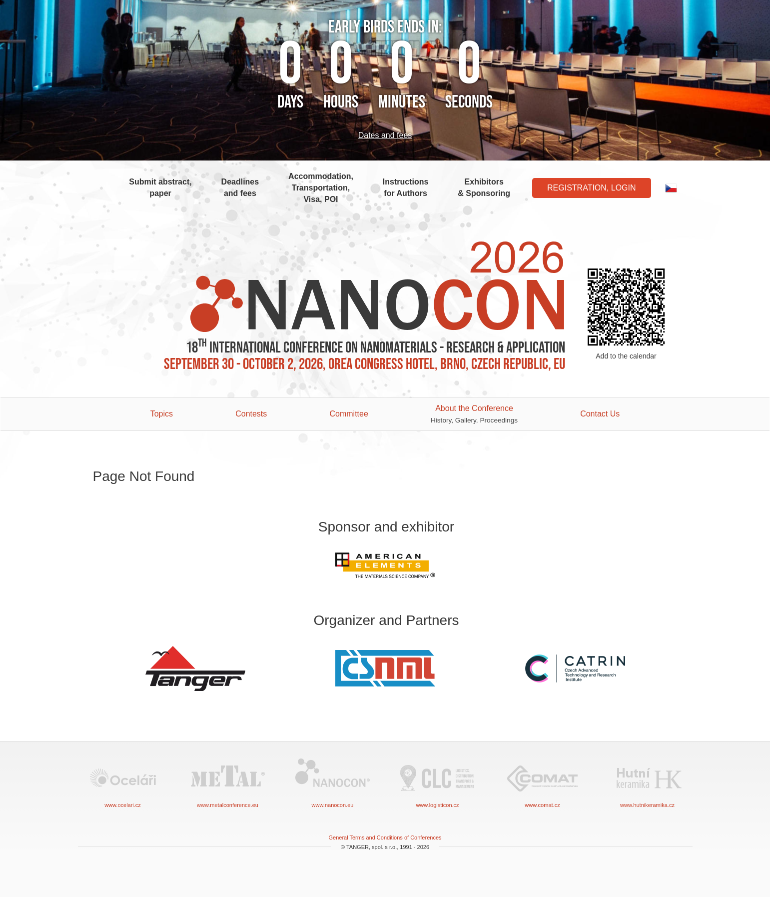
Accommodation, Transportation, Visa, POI (320, 188)
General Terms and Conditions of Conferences (384, 837)
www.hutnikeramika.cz (647, 782)
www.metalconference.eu (227, 782)
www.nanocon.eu (332, 782)
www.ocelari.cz (123, 782)
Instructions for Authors (406, 188)
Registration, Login (591, 188)
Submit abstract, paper (160, 188)
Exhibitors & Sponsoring (484, 188)
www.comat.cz (542, 782)
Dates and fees (385, 135)
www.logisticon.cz (437, 782)
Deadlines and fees (240, 188)
